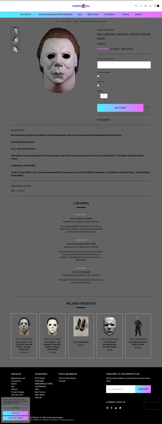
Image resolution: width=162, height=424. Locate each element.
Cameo (14, 387)
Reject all (16, 413)
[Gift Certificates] (145, 6)
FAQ (12, 389)
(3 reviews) (114, 49)
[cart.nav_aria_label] (156, 6)
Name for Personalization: (105, 59)
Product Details (104, 120)
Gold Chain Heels (81, 342)
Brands (138, 14)
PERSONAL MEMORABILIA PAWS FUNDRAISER (56, 14)
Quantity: (100, 91)
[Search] (136, 6)
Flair (58, 420)
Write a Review (127, 49)
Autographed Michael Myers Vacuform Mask (109, 345)
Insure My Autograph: (104, 72)
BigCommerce (70, 420)
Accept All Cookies (16, 418)
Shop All (126, 14)
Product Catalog (17, 395)
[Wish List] (141, 6)
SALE (80, 14)
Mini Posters (93, 14)
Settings (15, 408)
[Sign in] (150, 6)
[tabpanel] (24, 335)
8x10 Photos (26, 14)
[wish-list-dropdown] (147, 107)
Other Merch (110, 14)
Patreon (14, 392)
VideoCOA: (100, 82)
